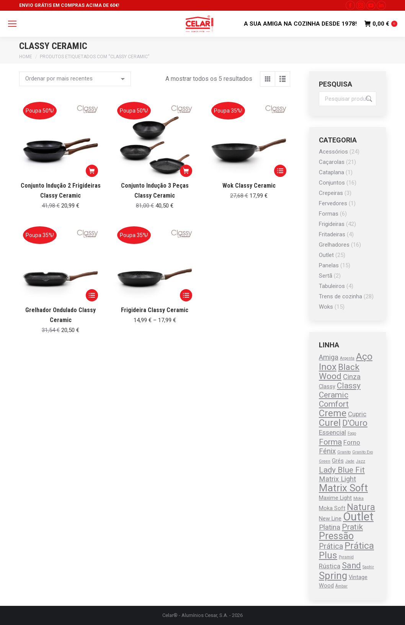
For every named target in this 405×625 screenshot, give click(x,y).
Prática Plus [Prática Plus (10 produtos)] (346, 550)
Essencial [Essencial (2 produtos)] (332, 432)
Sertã (325, 275)
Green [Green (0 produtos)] (324, 461)
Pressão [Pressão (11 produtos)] (336, 536)
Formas (328, 213)
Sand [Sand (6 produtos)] (351, 565)
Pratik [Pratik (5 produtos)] (352, 527)
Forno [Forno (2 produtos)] (351, 442)
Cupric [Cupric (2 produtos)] (357, 414)
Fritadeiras (332, 234)
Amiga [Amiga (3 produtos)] (328, 357)
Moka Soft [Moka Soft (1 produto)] (332, 508)
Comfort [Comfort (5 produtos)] (334, 404)
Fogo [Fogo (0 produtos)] (352, 433)
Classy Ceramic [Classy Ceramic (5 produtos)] (340, 390)
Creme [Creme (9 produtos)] (332, 413)
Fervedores (333, 203)
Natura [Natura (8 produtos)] (361, 507)
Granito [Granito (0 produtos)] (344, 452)
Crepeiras (331, 193)
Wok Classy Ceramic (249, 185)
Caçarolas (332, 162)
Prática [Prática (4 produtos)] (331, 546)
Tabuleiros (332, 286)
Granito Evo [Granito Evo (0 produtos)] (362, 452)
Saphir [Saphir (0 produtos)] (368, 566)
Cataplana (331, 172)
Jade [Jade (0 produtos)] (349, 461)
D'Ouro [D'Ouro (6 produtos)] (354, 423)
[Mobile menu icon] (12, 23)
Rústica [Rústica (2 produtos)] (329, 566)
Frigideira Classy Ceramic (154, 310)
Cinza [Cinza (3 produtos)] (352, 377)
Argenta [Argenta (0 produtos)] (347, 358)
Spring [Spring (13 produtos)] (333, 575)
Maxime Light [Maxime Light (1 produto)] (335, 497)
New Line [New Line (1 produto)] (330, 518)
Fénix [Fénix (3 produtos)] (327, 451)
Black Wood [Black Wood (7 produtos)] (339, 371)
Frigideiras (332, 224)
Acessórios (333, 151)
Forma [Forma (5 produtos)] (330, 442)
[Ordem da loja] (75, 79)
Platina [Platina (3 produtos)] (329, 527)
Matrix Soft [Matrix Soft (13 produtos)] (343, 488)
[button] (92, 171)
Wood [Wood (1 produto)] (326, 585)
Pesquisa (368, 99)
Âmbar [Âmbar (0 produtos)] (341, 586)
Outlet (326, 255)
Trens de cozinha (340, 296)
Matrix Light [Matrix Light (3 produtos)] (337, 479)
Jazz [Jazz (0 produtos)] (360, 461)
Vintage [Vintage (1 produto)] (358, 577)
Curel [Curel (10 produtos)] (330, 422)
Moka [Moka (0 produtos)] (358, 498)
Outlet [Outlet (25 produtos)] (358, 516)
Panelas (329, 265)
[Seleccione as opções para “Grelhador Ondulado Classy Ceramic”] (92, 295)
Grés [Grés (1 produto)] (338, 460)
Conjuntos (332, 182)
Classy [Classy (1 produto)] (327, 386)
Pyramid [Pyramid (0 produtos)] (346, 557)
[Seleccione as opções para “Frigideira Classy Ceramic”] (186, 295)
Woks (326, 306)
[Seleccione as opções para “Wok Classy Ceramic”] (280, 171)
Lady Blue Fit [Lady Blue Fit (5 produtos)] (342, 469)
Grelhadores (334, 244)
